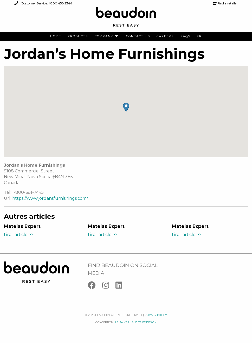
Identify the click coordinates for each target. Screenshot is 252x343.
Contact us (138, 36)
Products (78, 36)
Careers (165, 36)
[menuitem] (55, 36)
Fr (199, 36)
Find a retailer (225, 3)
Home (55, 36)
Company (104, 36)
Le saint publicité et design (136, 322)
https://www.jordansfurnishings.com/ (50, 198)
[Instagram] (108, 286)
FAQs (185, 36)
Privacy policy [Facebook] (156, 315)
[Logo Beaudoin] (126, 19)
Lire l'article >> (18, 234)
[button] (126, 107)
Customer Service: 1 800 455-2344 (43, 3)
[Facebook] (95, 286)
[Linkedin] (121, 286)
